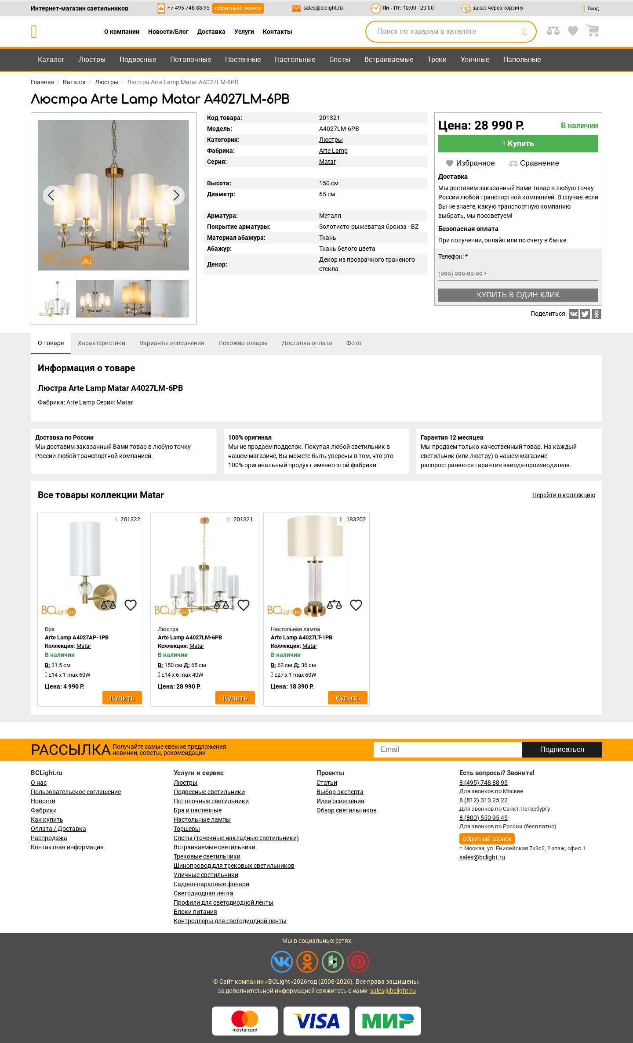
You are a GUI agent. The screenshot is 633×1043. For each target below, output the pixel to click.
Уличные (475, 59)
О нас (39, 782)
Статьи (326, 782)
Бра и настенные (198, 810)
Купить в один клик (518, 295)
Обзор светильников (346, 810)
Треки (437, 59)
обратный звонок (238, 8)
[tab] (51, 343)
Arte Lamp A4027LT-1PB (301, 642)
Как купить (47, 819)
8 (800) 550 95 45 (483, 817)
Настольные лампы (202, 819)
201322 (127, 524)
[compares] (108, 610)
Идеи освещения (340, 801)
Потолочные (190, 59)
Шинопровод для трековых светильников (234, 865)
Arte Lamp (333, 150)
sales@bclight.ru (323, 8)
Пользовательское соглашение (76, 791)
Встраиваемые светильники (214, 847)
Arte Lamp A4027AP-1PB (77, 642)
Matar (327, 161)
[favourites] (130, 610)
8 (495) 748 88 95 (483, 782)
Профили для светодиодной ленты (223, 902)
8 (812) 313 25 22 (483, 800)
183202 (353, 524)
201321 (240, 524)
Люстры (92, 59)
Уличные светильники (206, 874)
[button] (175, 195)
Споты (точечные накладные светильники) (236, 837)
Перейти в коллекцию (563, 500)
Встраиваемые (388, 59)
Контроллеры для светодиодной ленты (230, 920)
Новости (43, 801)
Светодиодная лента (203, 893)
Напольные (522, 59)
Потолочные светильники (211, 801)
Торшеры (187, 828)
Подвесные (138, 59)
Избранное (470, 163)
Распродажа (49, 837)
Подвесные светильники (209, 791)
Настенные (243, 59)
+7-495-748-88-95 (188, 8)
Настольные (295, 59)
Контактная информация (67, 847)
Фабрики (44, 810)
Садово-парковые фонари (211, 884)
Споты (339, 59)
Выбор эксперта (340, 791)
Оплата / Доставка (58, 828)
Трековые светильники (207, 856)
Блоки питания (195, 911)
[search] (525, 32)
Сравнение (534, 163)
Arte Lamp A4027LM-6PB (190, 642)
